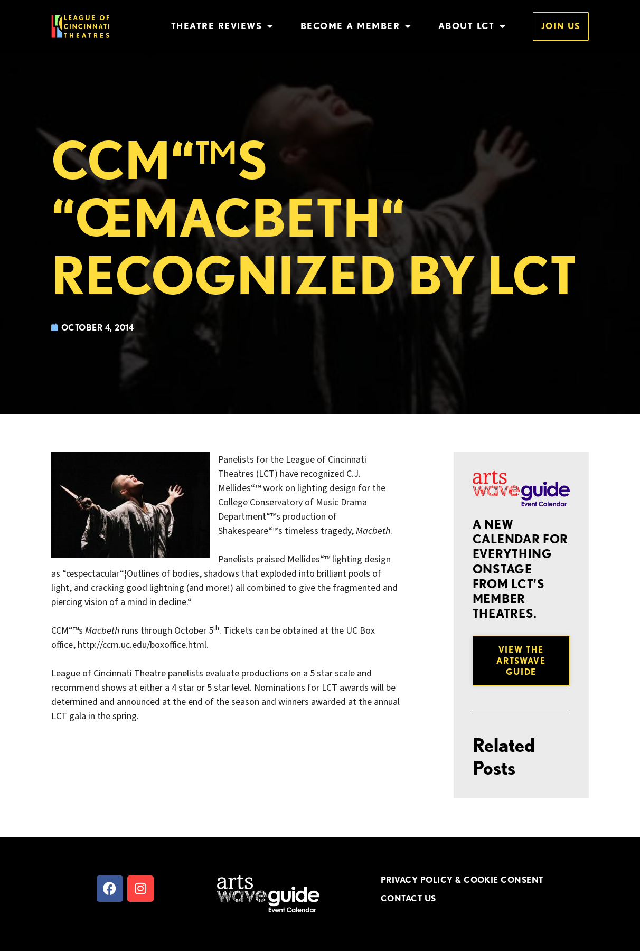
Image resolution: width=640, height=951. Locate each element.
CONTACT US (408, 898)
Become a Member (356, 26)
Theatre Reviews (222, 26)
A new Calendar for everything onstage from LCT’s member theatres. (520, 568)
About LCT (472, 26)
